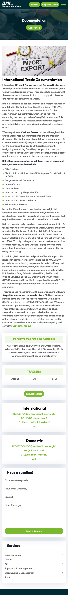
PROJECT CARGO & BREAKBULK (34, 339)
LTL (54, 378)
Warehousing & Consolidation (19, 572)
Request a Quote (50, 4)
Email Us (34, 4)
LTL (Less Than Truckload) (34, 454)
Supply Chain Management (19, 568)
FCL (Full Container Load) (34, 418)
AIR (34, 458)
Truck (7, 577)
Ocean (14, 378)
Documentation (13, 554)
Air (34, 378)
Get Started (34, 27)
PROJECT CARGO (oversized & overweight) (34, 413)
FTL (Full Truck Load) (34, 450)
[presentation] (23, 519)
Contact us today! (21, 325)
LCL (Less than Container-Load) (34, 422)
